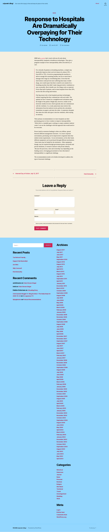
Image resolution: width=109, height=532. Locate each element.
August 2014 (61, 262)
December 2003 (62, 439)
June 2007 (60, 348)
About (97, 3)
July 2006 (60, 372)
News (54, 13)
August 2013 (61, 264)
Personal (60, 479)
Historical (60, 470)
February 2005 (62, 408)
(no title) (16, 265)
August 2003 (61, 449)
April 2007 (60, 351)
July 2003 (60, 451)
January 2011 (61, 283)
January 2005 (61, 411)
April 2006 (60, 379)
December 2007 (62, 336)
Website (36, 216)
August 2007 (61, 343)
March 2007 (61, 353)
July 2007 (60, 346)
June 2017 (60, 255)
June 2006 (60, 375)
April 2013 (60, 269)
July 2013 (60, 267)
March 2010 (61, 288)
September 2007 (62, 341)
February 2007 (62, 355)
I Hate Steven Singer (30, 283)
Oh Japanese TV (36, 296)
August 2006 (61, 370)
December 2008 (62, 315)
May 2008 (60, 331)
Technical (60, 489)
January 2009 (61, 312)
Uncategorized (62, 494)
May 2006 (60, 377)
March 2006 (61, 382)
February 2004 (62, 435)
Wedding (60, 496)
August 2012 (61, 274)
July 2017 (60, 252)
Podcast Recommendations (33, 299)
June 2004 (60, 425)
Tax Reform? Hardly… (20, 257)
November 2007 (62, 339)
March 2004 (61, 432)
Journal (59, 475)
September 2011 (62, 279)
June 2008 (60, 329)
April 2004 (60, 430)
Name (36, 209)
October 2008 (61, 319)
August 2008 (61, 324)
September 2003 (62, 447)
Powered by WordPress (35, 528)
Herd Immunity (18, 272)
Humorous (60, 472)
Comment (37, 196)
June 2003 (60, 454)
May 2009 (60, 303)
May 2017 (60, 257)
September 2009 (62, 293)
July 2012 (60, 276)
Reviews (59, 482)
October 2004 (61, 418)
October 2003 (61, 444)
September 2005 (62, 396)
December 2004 (62, 413)
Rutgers (59, 484)
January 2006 (61, 387)
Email (57, 209)
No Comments (66, 45)
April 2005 (60, 403)
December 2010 (62, 286)
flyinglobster (17, 299)
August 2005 (61, 399)
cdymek (45, 45)
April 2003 (60, 459)
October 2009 (61, 291)
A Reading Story (33, 290)
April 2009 (60, 305)
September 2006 (62, 367)
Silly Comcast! (18, 268)
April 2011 (60, 281)
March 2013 (61, 271)
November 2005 (62, 391)
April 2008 (60, 334)
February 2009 (62, 310)
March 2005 (61, 406)
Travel (59, 491)
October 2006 (61, 365)
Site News (60, 487)
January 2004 (61, 437)
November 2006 (62, 363)
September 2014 (62, 259)
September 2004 (62, 420)
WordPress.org (62, 517)
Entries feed (61, 512)
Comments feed (62, 515)
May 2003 (60, 456)
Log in (59, 510)
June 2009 (60, 300)
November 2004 (62, 415)
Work (58, 499)
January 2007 (61, 358)
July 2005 (60, 401)
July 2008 (60, 327)
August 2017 (61, 250)
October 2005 (61, 394)
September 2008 (62, 322)
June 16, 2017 (54, 45)
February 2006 (62, 384)
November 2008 (62, 317)
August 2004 (61, 423)
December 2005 (62, 389)
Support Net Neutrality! (21, 261)
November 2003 (62, 442)
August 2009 (61, 295)
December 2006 (62, 360)
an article (43, 58)
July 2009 (60, 298)
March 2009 (61, 307)
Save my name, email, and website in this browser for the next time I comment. (54, 223)
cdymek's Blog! (8, 3)
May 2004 (60, 427)
